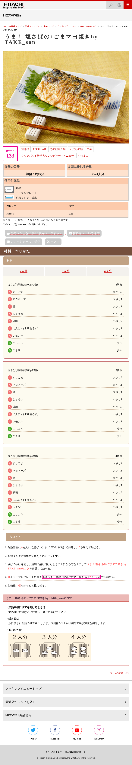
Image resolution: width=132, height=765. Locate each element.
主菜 (89, 149)
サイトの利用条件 (53, 752)
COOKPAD (39, 149)
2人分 (23, 271)
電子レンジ (48, 26)
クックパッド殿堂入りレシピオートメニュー (47, 155)
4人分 (108, 271)
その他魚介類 (58, 149)
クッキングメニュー (67, 26)
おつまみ (83, 155)
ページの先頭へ (117, 673)
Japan (118, 4)
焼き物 (25, 149)
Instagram (99, 732)
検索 (109, 4)
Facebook (55, 732)
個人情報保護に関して (75, 752)
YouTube (77, 732)
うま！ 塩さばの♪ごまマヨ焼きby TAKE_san (51, 39)
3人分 (66, 271)
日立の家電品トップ (12, 26)
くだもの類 (76, 149)
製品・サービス (32, 26)
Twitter (33, 732)
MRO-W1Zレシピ (88, 26)
